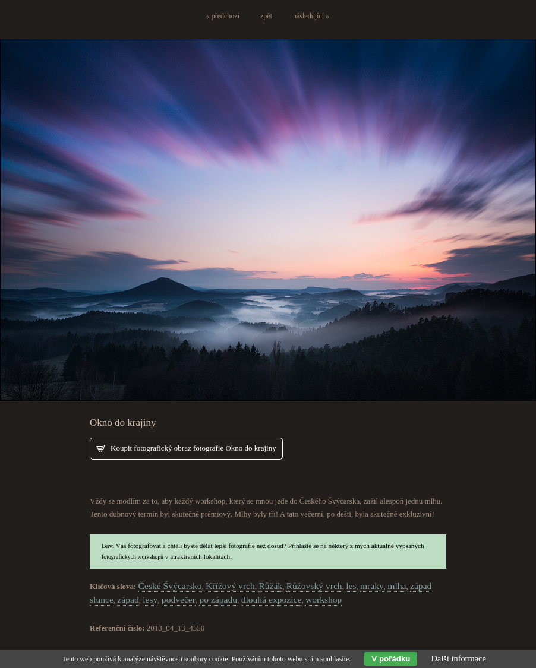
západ (127, 599)
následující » (311, 16)
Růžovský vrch (314, 586)
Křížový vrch (230, 586)
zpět (266, 16)
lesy (150, 599)
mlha (396, 586)
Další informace (458, 658)
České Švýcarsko (170, 586)
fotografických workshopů (132, 556)
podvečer (179, 599)
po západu (218, 599)
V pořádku (390, 658)
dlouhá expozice (271, 599)
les (351, 586)
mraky (372, 586)
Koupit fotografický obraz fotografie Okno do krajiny (193, 448)
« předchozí (222, 16)
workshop (323, 599)
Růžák (270, 586)
